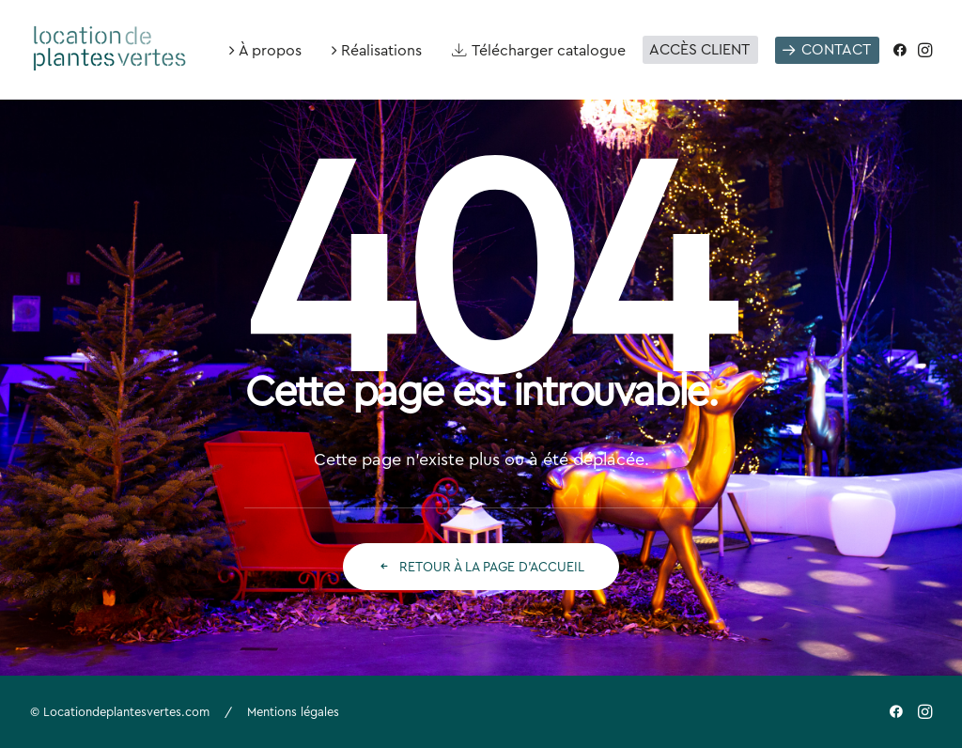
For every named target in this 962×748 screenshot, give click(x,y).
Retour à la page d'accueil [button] (481, 566)
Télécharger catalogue (549, 49)
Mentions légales (293, 711)
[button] (903, 50)
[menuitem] (265, 50)
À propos (270, 49)
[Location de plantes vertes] (110, 42)
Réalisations (381, 49)
